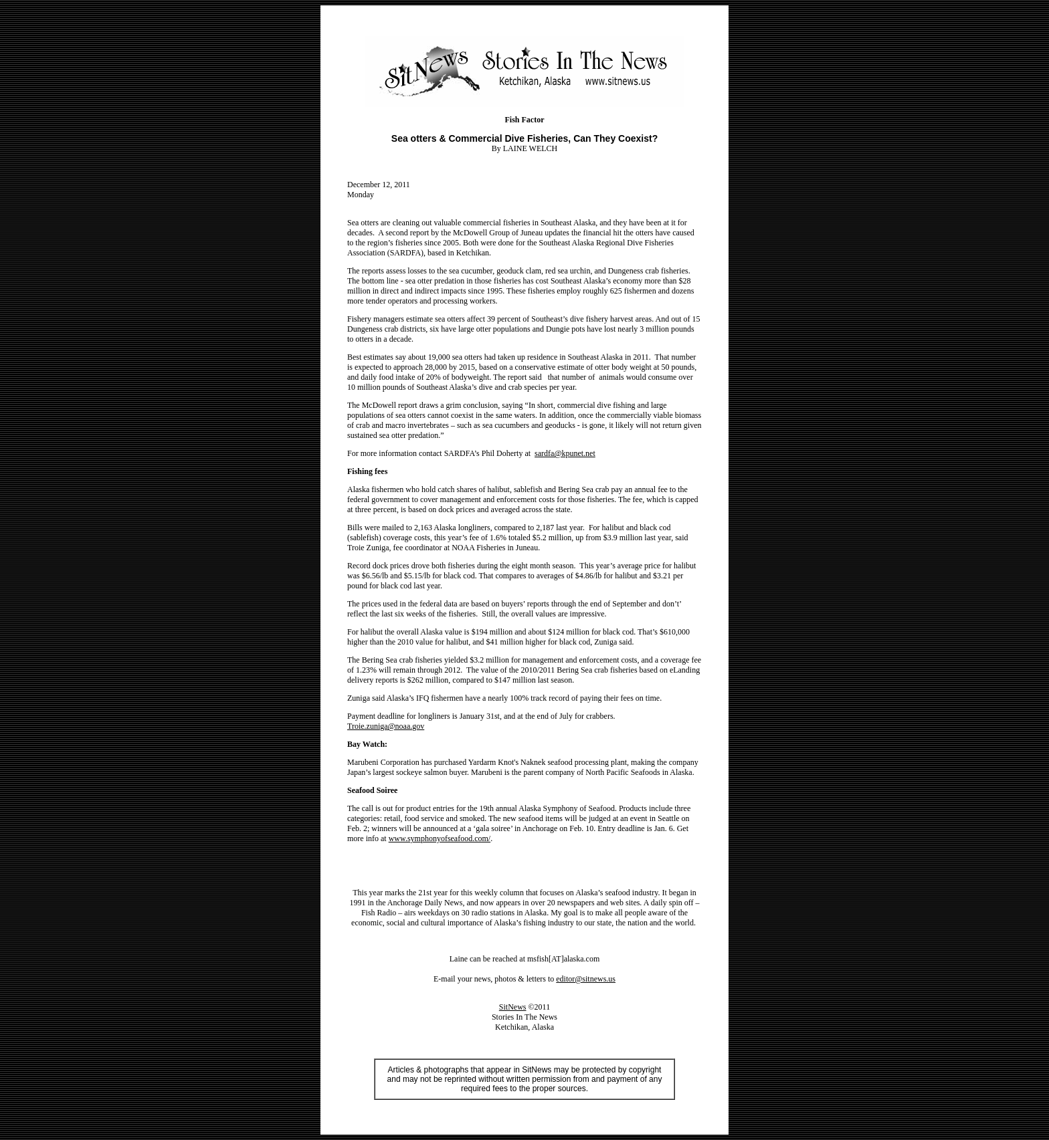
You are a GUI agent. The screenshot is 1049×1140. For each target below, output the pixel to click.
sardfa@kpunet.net (565, 453)
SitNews (513, 1007)
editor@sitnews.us (585, 979)
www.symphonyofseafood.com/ (440, 838)
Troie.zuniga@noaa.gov (385, 726)
